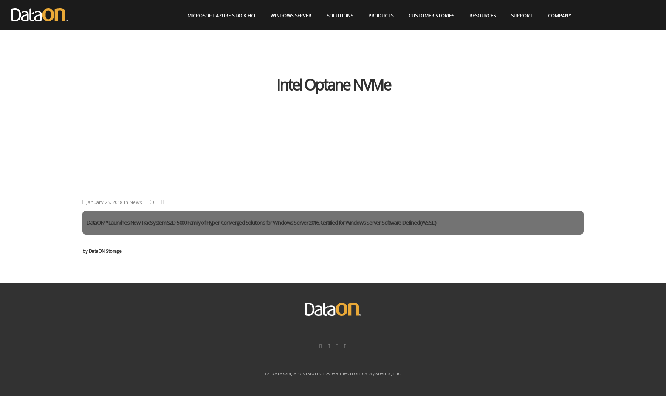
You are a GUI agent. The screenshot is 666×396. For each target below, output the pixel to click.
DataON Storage (102, 251)
